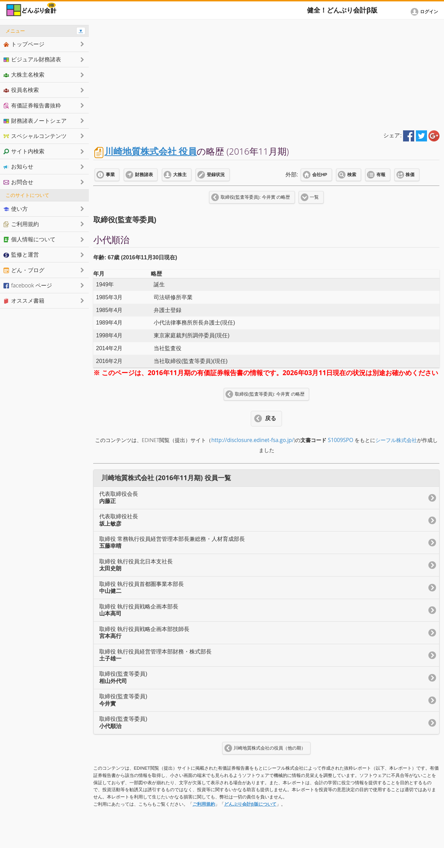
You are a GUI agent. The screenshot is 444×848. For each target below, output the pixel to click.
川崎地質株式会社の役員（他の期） (269, 748)
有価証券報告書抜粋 (32, 105)
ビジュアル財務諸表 (32, 59)
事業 (110, 174)
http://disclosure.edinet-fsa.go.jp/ (252, 440)
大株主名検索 (23, 74)
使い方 (15, 209)
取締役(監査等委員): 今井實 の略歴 (255, 197)
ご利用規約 (204, 804)
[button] (425, 12)
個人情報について (29, 239)
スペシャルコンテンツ (35, 136)
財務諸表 (144, 174)
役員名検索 (21, 90)
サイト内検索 (23, 151)
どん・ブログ (23, 270)
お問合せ (18, 182)
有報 (380, 174)
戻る (270, 418)
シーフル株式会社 (396, 440)
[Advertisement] (266, 73)
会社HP (319, 174)
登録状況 (216, 174)
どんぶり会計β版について (250, 804)
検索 (351, 174)
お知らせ (18, 166)
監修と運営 (21, 254)
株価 (410, 174)
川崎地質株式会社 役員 (150, 151)
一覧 (314, 197)
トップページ (23, 44)
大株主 (180, 174)
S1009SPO (340, 440)
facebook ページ (27, 285)
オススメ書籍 (23, 300)
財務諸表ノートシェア (35, 120)
